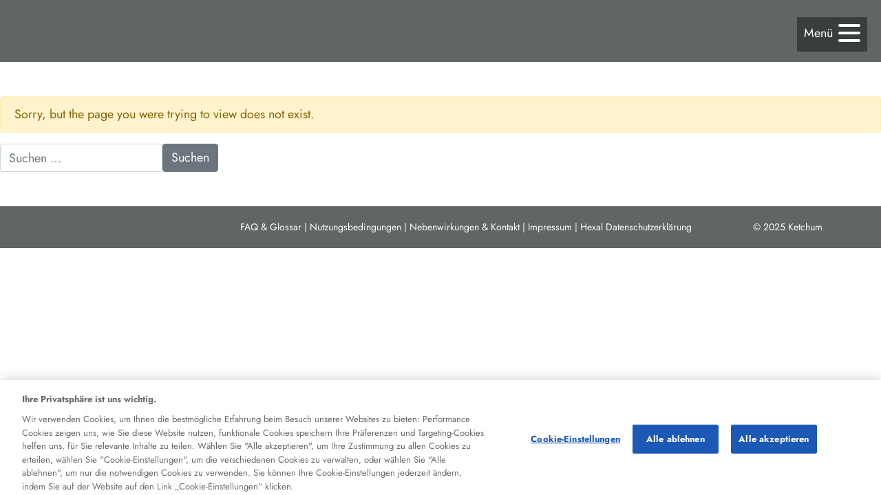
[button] (832, 33)
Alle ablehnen (675, 441)
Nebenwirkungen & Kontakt (465, 227)
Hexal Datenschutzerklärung (636, 227)
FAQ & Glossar (270, 227)
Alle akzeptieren (774, 441)
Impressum (550, 227)
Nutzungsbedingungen (355, 227)
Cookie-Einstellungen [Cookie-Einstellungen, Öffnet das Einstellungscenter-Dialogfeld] (575, 441)
